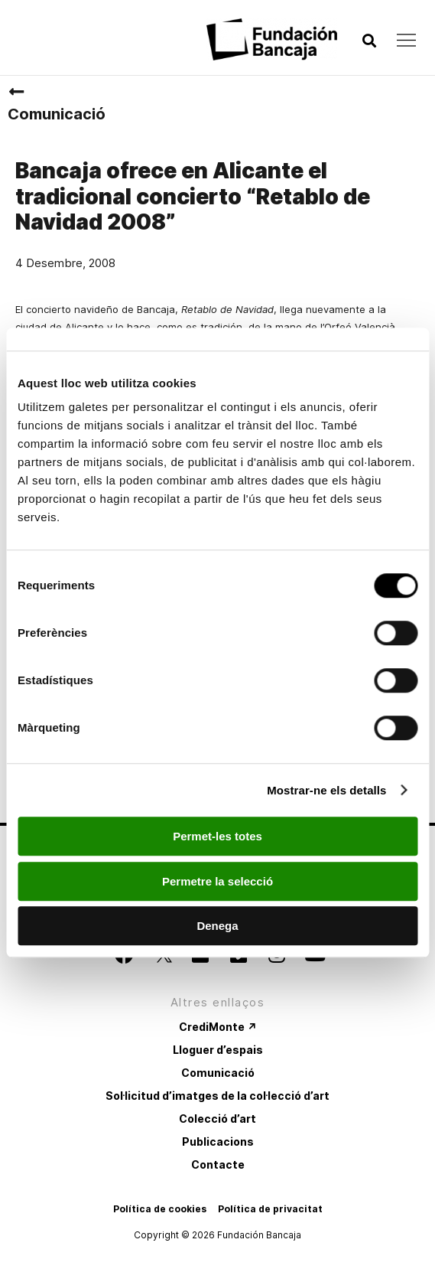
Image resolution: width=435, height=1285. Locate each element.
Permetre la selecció (217, 881)
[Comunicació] (16, 91)
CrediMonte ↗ (218, 1026)
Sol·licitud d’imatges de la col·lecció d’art (217, 1095)
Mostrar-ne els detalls (326, 790)
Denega (217, 925)
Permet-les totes (217, 836)
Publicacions (218, 1141)
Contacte (218, 1164)
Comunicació (57, 114)
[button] (368, 41)
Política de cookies (159, 1209)
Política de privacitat (270, 1209)
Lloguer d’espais (218, 1049)
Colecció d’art (217, 1118)
